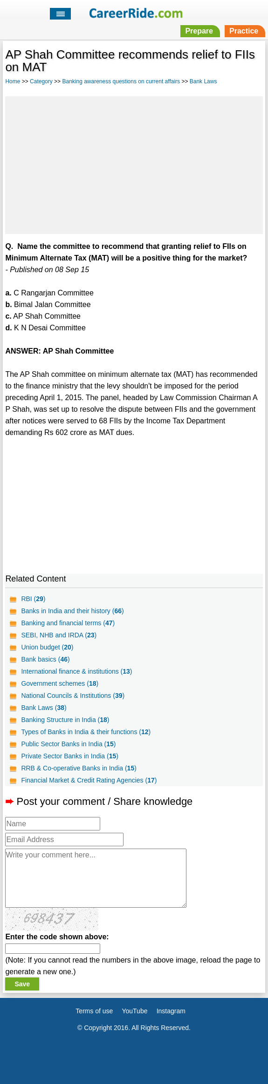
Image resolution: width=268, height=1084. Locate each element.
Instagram (171, 1011)
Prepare (199, 31)
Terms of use (94, 1011)
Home (12, 81)
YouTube (134, 1011)
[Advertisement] (133, 164)
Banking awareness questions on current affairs (121, 81)
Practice (243, 31)
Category (41, 81)
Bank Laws (203, 81)
